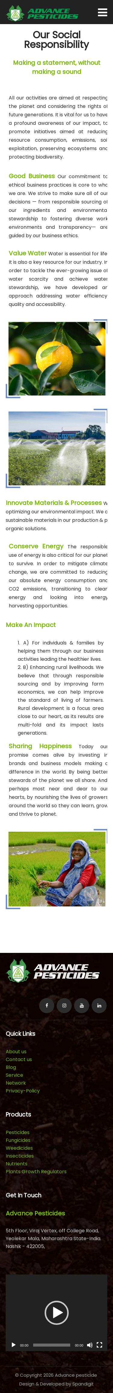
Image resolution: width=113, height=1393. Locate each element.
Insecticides (20, 1155)
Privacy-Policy (23, 1090)
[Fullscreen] (99, 1345)
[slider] (51, 1345)
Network (16, 1082)
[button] (57, 1313)
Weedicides (19, 1148)
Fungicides (18, 1140)
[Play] (14, 1345)
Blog (11, 1067)
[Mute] (90, 1345)
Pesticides (18, 1132)
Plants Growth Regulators (36, 1171)
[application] (57, 1313)
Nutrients (16, 1163)
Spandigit (83, 1384)
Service (14, 1075)
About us (16, 1051)
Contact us (19, 1059)
